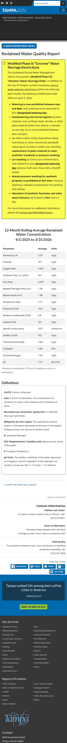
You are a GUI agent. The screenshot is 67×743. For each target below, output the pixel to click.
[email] (35, 566)
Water (36, 667)
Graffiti (6, 691)
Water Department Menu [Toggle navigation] (19, 45)
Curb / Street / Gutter (43, 683)
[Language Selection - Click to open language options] (2, 3)
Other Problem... (10, 704)
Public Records (40, 655)
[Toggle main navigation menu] (63, 10)
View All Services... (11, 671)
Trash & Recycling (10, 663)
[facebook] (19, 566)
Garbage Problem (42, 687)
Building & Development (44, 630)
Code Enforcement (42, 634)
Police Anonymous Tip (43, 696)
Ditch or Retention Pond (13, 687)
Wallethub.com (34, 595)
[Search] (63, 3)
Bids (36, 626)
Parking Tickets (40, 646)
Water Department (10, 17)
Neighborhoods (9, 642)
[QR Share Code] (57, 571)
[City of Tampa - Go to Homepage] (14, 10)
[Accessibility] (7, 3)
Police (5, 655)
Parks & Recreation (42, 642)
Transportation (40, 659)
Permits (37, 650)
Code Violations (9, 683)
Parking (6, 646)
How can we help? (41, 3)
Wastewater (8, 667)
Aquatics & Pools (10, 626)
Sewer (5, 700)
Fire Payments (40, 638)
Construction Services (12, 638)
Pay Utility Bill (9, 650)
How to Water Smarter (43, 17)
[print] (49, 566)
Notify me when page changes (20, 484)
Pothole (6, 696)
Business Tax (8, 634)
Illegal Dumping (41, 691)
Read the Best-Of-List (33, 606)
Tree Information (41, 663)
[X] (61, 566)
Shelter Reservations (12, 659)
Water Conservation (25, 17)
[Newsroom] (11, 3)
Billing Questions (10, 630)
